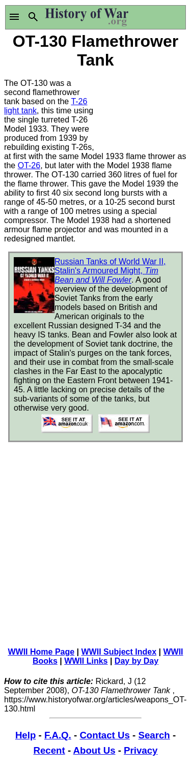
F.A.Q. (57, 735)
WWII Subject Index (119, 651)
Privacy (140, 750)
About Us (94, 750)
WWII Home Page (41, 651)
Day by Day (136, 661)
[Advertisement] (141, 109)
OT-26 (29, 165)
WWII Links (85, 661)
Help (25, 735)
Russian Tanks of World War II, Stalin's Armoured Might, (110, 270)
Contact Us (104, 735)
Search (154, 735)
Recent (49, 750)
